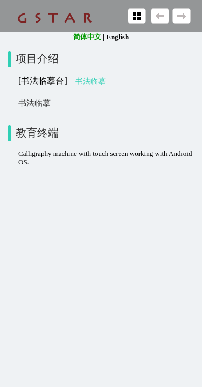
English (117, 37)
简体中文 (87, 37)
